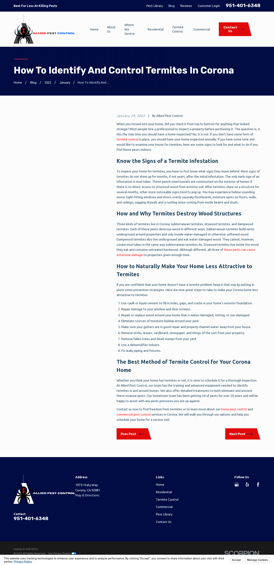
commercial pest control (134, 414)
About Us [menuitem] (111, 29)
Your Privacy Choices (62, 553)
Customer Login (209, 5)
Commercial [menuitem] (201, 29)
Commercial (164, 507)
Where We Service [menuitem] (129, 29)
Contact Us (163, 521)
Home (160, 484)
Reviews (186, 5)
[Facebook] (258, 484)
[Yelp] (247, 484)
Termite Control (167, 499)
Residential (164, 492)
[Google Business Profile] (236, 484)
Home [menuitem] (94, 29)
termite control (127, 139)
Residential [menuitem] (156, 29)
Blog (171, 5)
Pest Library (154, 5)
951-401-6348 (243, 5)
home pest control (234, 409)
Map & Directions (87, 495)
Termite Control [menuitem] (178, 29)
